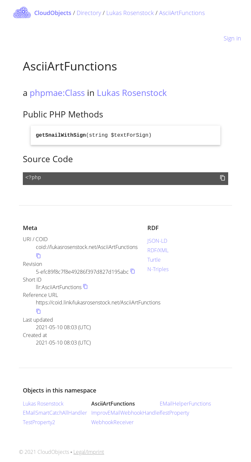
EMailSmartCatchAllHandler (55, 412)
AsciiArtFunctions (182, 13)
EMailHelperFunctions (185, 403)
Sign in (232, 38)
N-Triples (158, 269)
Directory (89, 13)
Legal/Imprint (88, 451)
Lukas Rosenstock (130, 13)
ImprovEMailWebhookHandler (126, 412)
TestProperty (174, 412)
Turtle (154, 259)
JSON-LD (157, 240)
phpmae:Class (57, 93)
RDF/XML (158, 250)
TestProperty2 (39, 422)
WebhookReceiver (112, 422)
